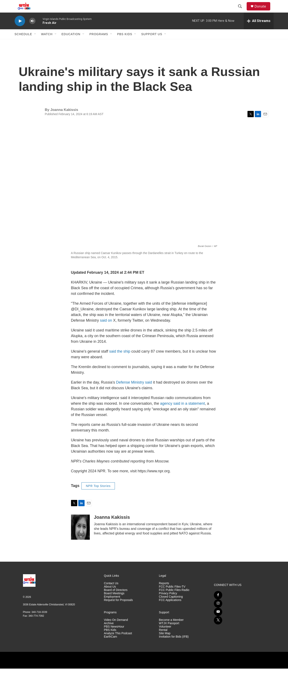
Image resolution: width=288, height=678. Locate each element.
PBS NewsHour (114, 636)
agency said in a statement (182, 413)
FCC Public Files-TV (172, 596)
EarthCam (110, 646)
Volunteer (165, 636)
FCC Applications (170, 609)
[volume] (32, 30)
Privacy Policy (168, 602)
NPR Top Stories (98, 495)
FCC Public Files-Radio (174, 599)
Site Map (164, 642)
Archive (109, 632)
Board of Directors (116, 599)
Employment (112, 606)
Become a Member (171, 629)
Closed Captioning (171, 606)
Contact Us (111, 592)
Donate (262, 11)
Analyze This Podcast (118, 642)
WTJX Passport (169, 632)
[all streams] (259, 30)
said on (106, 330)
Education (71, 43)
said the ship (119, 361)
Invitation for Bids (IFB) (174, 646)
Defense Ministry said (134, 392)
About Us (110, 596)
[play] (19, 30)
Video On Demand (116, 629)
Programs (98, 43)
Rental (163, 639)
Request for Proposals (118, 609)
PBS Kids (124, 43)
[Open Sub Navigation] (35, 43)
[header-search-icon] (242, 11)
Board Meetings (114, 602)
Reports (164, 592)
